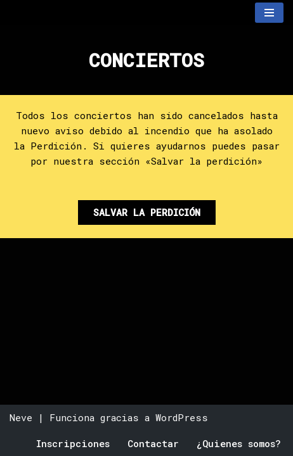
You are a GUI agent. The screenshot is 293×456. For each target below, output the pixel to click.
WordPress (181, 417)
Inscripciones (73, 443)
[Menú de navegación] (269, 13)
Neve (21, 417)
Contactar (153, 443)
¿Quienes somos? (239, 443)
